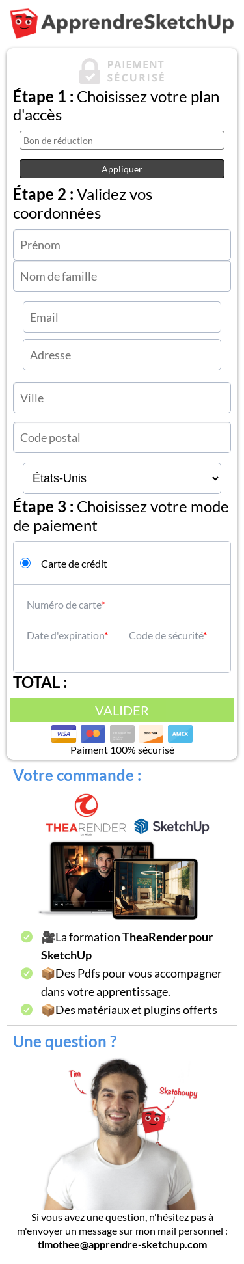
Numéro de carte (64, 604)
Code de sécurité (166, 635)
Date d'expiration (65, 635)
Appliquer (122, 168)
